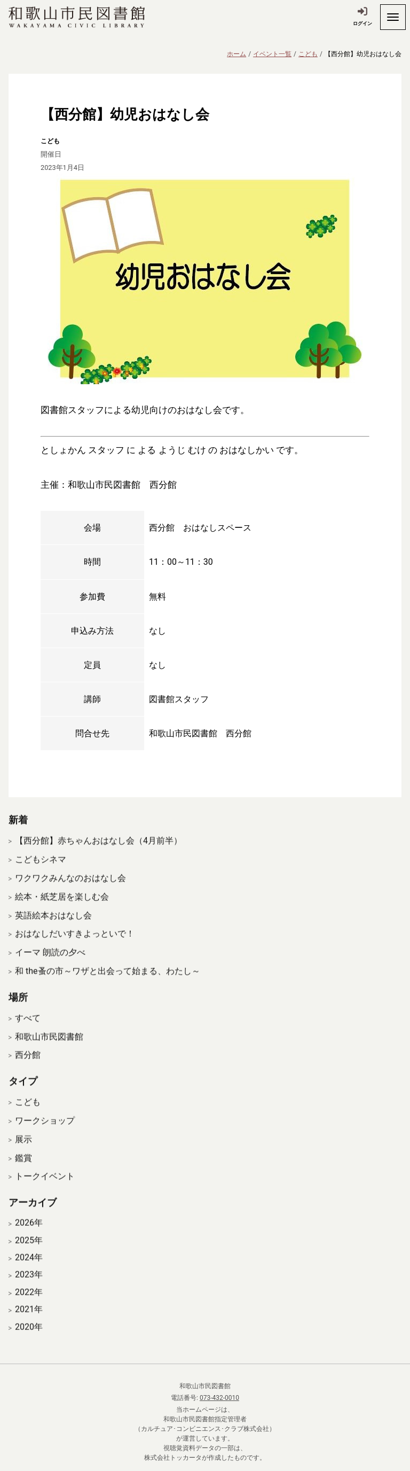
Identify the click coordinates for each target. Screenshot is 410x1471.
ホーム (236, 54)
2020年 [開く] (29, 1341)
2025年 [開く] (29, 1254)
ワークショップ (45, 1135)
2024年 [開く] (29, 1272)
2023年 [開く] (29, 1289)
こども (308, 54)
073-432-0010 (219, 1398)
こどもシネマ (40, 873)
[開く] (393, 17)
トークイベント (45, 1190)
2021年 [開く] (29, 1323)
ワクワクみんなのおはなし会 (70, 892)
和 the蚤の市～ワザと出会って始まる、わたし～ (107, 985)
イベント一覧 (272, 54)
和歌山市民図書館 (49, 1051)
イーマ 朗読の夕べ (50, 966)
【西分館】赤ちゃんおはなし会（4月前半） (98, 855)
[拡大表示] (205, 279)
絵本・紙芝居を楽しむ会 (62, 911)
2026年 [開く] (29, 1237)
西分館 (28, 1069)
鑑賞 (23, 1172)
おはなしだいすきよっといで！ (75, 948)
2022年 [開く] (29, 1306)
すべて (28, 1032)
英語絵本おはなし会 (53, 929)
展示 (23, 1153)
